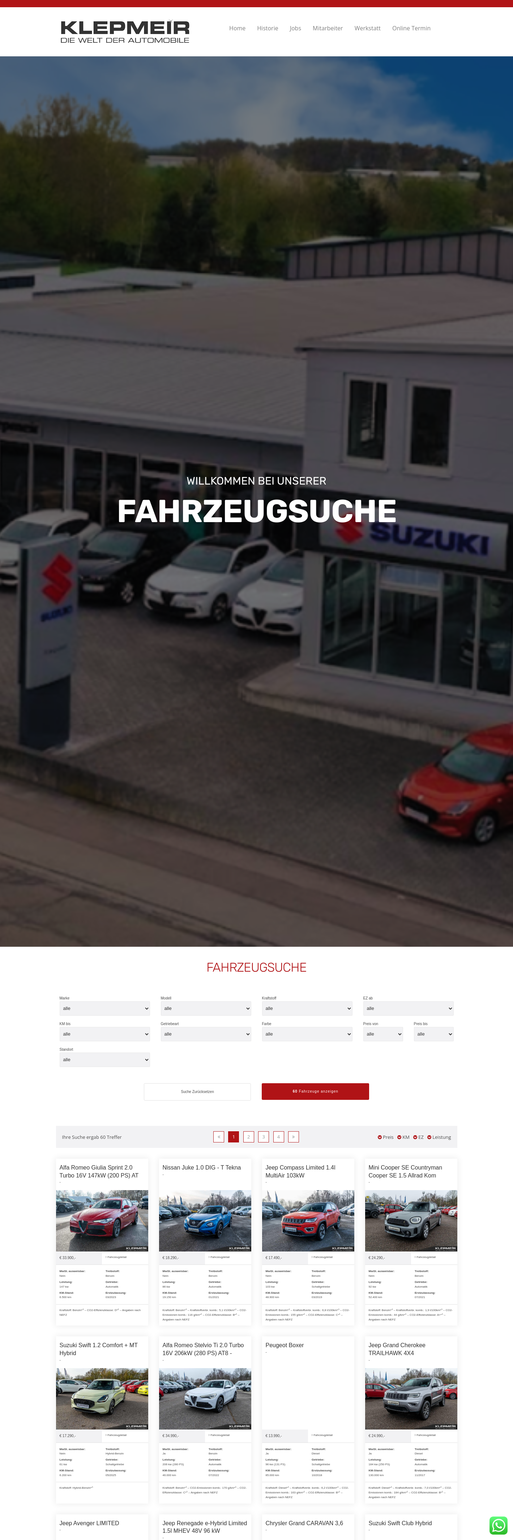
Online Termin (411, 28)
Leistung (439, 1137)
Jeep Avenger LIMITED (89, 1523)
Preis (386, 1137)
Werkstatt (368, 28)
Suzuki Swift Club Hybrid (400, 1523)
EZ (418, 1137)
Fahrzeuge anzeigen (315, 1091)
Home (237, 28)
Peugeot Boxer (285, 1345)
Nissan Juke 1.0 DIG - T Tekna (202, 1167)
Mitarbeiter (328, 28)
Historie (267, 28)
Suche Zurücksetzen (197, 1092)
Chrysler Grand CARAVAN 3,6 (304, 1523)
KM (403, 1137)
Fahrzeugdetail (116, 1257)
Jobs (295, 28)
